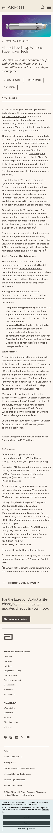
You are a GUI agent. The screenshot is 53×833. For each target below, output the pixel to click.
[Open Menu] (49, 7)
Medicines (8, 690)
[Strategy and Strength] (17, 41)
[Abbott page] (5, 737)
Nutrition (8, 666)
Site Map (8, 727)
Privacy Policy (10, 763)
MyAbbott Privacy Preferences (17, 774)
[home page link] (13, 7)
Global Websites (11, 722)
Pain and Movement (12, 680)
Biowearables (10, 685)
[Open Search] (42, 7)
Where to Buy (10, 708)
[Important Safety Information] (4, 583)
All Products (9, 694)
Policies (7, 751)
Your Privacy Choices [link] (13, 786)
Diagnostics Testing (12, 671)
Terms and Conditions (13, 757)
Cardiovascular (10, 675)
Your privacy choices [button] (26, 829)
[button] (48, 98)
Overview (8, 657)
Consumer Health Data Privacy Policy (20, 768)
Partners (7, 717)
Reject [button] (26, 823)
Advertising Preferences (14, 780)
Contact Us (9, 713)
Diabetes (8, 661)
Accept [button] (27, 817)
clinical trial (10, 198)
